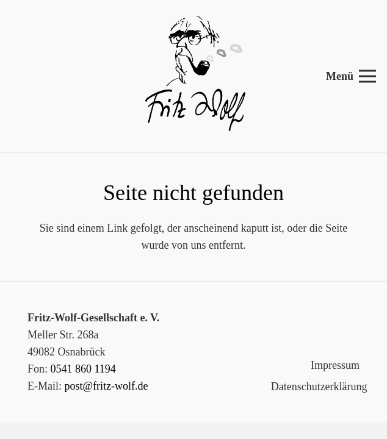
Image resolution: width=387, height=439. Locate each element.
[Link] (193, 76)
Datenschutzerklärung (319, 386)
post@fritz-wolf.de (106, 386)
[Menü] (351, 76)
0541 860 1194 (83, 369)
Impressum (335, 365)
